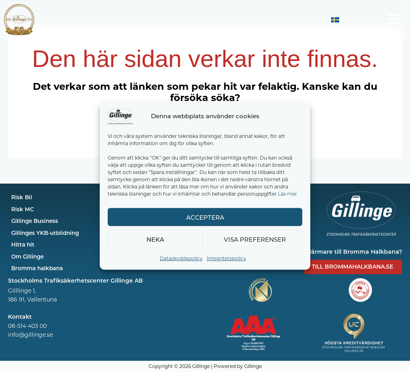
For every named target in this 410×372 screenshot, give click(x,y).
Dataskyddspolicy (181, 258)
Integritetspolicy (226, 258)
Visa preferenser (255, 239)
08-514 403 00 (27, 326)
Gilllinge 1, (22, 290)
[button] (350, 20)
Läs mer (287, 193)
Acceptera (205, 217)
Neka (155, 239)
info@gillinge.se (30, 335)
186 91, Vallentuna (32, 299)
